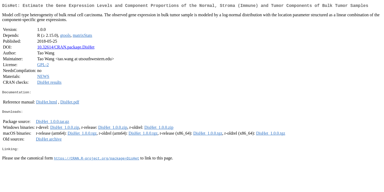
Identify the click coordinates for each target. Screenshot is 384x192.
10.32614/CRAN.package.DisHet (65, 48)
